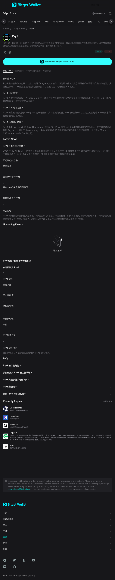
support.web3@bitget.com (19, 489)
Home (6, 28)
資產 (5, 537)
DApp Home (19, 28)
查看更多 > (107, 401)
